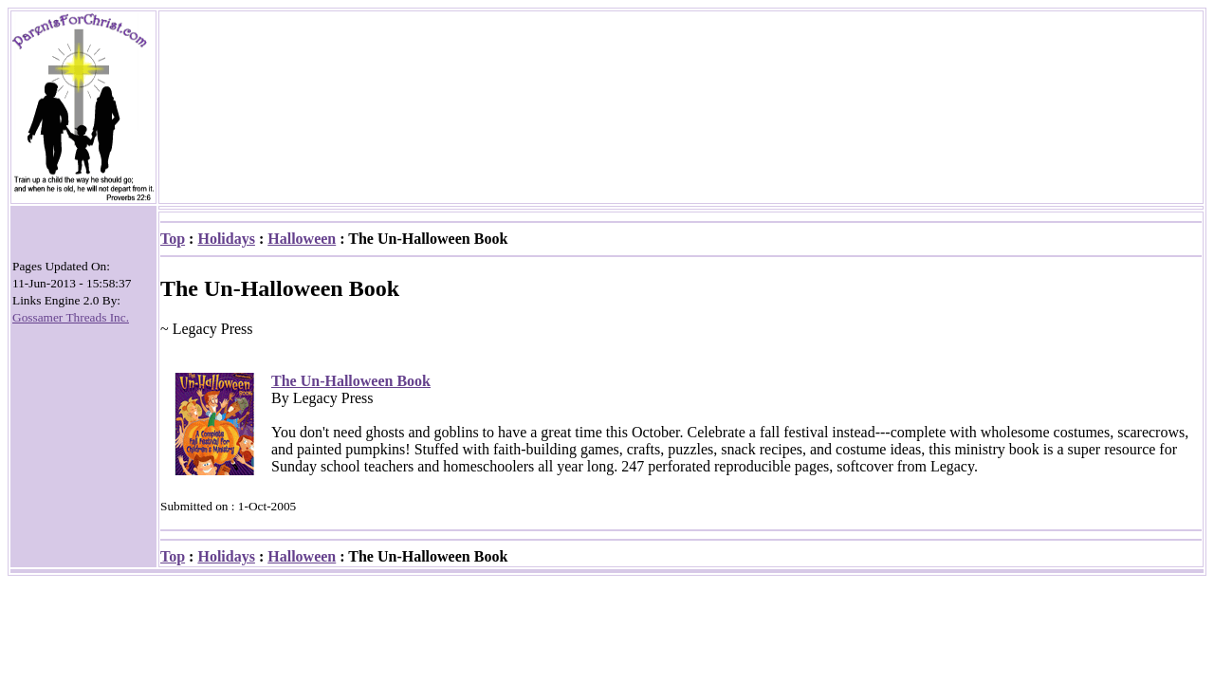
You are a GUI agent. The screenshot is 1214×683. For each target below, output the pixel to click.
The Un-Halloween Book (351, 381)
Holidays (225, 239)
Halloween (301, 239)
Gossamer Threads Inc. (70, 317)
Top (172, 239)
